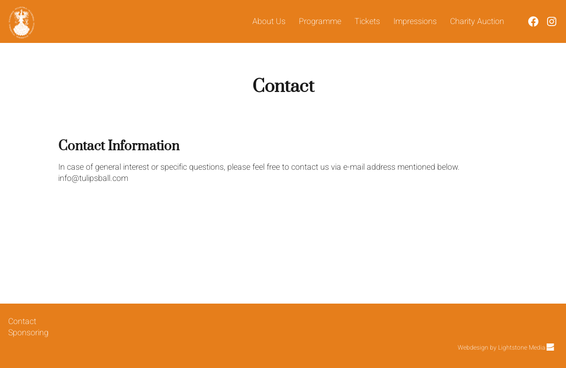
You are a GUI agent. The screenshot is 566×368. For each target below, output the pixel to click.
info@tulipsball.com (93, 178)
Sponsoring (28, 333)
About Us (269, 21)
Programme (320, 21)
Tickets (367, 21)
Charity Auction (477, 21)
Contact (22, 321)
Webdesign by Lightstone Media (506, 347)
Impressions (415, 21)
